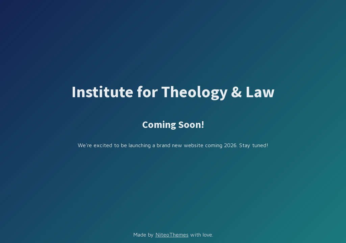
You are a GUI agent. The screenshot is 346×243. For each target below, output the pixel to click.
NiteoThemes (172, 235)
